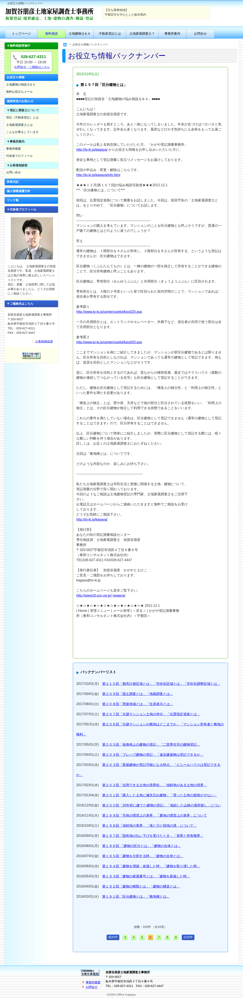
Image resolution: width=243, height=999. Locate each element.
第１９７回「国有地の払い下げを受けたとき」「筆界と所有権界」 (153, 835)
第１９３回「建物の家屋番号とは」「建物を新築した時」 (146, 876)
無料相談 (51, 33)
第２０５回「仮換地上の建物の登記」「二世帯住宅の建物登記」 (151, 744)
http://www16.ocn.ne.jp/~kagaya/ (100, 595)
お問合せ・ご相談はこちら (32, 67)
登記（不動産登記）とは (22, 117)
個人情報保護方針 (18, 191)
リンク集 (13, 200)
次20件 (188, 937)
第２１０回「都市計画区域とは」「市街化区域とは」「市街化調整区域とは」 (161, 683)
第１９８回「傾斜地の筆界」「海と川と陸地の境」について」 (149, 825)
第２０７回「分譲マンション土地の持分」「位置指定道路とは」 (151, 714)
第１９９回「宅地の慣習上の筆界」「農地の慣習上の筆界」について (154, 815)
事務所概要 (13, 148)
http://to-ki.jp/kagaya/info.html (98, 175)
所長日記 (13, 181)
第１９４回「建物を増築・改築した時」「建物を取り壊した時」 (151, 866)
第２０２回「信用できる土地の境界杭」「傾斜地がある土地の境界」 (154, 785)
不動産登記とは (110, 33)
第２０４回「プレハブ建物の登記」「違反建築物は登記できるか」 (153, 754)
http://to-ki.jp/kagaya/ (91, 149)
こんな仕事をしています (22, 132)
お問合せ (200, 33)
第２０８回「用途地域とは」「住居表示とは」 (137, 704)
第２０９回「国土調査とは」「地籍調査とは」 (137, 694)
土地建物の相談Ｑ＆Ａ (20, 84)
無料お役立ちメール (19, 91)
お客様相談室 (44, 341)
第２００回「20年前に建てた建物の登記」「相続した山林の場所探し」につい (161, 805)
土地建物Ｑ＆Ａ (80, 33)
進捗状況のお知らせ (20, 101)
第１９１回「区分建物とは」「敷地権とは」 (136, 896)
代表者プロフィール (19, 155)
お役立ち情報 (15, 77)
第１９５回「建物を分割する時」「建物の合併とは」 (142, 856)
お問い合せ (13, 172)
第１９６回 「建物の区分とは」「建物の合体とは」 (141, 846)
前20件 (113, 937)
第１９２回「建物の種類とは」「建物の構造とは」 (141, 886)
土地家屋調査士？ (142, 33)
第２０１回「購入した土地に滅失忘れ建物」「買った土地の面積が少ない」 (159, 795)
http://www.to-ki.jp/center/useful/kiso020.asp (109, 312)
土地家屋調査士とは (19, 124)
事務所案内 (172, 33)
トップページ (21, 33)
